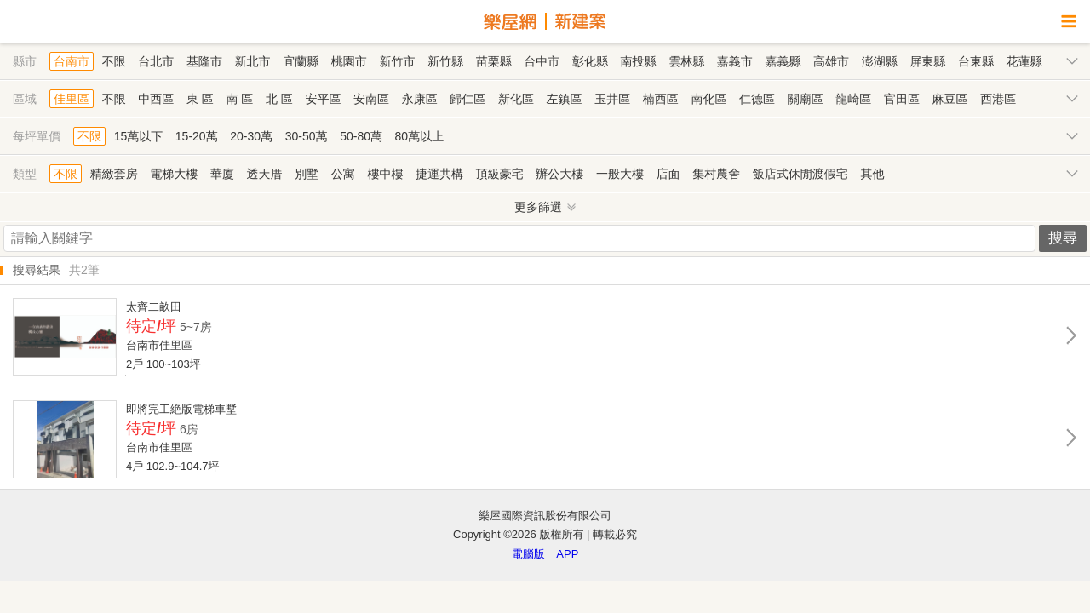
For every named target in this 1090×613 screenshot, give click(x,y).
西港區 (998, 99)
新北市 (253, 61)
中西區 (156, 99)
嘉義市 (735, 61)
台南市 (71, 61)
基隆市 (204, 61)
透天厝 (265, 173)
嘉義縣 (782, 61)
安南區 (371, 99)
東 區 (200, 99)
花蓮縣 (1024, 61)
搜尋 (1062, 238)
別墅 (306, 173)
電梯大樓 (174, 173)
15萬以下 (139, 136)
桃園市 (349, 61)
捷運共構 (439, 173)
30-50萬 (306, 136)
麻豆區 (950, 99)
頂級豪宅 (500, 173)
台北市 (156, 61)
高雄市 (831, 61)
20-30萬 (251, 136)
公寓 (343, 173)
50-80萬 (361, 136)
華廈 (222, 173)
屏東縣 (927, 61)
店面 (668, 173)
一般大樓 (620, 173)
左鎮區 (564, 99)
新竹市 (397, 61)
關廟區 (805, 99)
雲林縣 (686, 61)
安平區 (323, 99)
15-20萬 (196, 136)
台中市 (541, 61)
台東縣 (976, 61)
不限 (114, 61)
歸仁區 (467, 99)
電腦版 (528, 553)
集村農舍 (716, 173)
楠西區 (661, 99)
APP (567, 553)
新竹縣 (445, 61)
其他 (872, 173)
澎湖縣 (880, 61)
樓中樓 (385, 173)
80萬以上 (420, 136)
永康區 (420, 99)
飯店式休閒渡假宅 (800, 173)
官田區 (902, 99)
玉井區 (612, 99)
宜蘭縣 (300, 61)
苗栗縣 (494, 61)
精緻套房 (114, 173)
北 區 (279, 99)
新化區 (516, 99)
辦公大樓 (559, 173)
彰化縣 (590, 61)
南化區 (708, 99)
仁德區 (757, 99)
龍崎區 (853, 99)
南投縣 (639, 61)
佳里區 (71, 99)
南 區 (239, 99)
